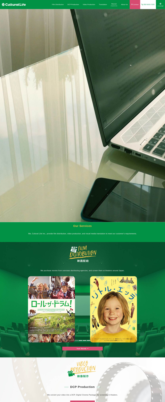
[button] (76, 340)
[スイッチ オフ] (160, 4)
